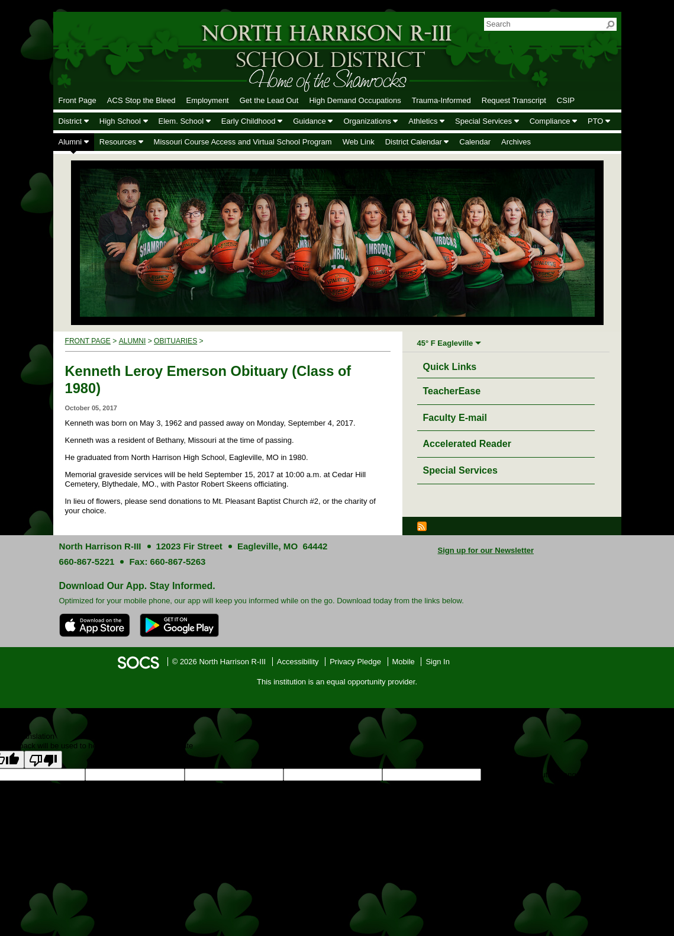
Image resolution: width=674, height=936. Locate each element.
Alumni (132, 341)
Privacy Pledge (355, 661)
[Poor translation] (43, 759)
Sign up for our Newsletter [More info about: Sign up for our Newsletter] (486, 550)
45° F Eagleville (445, 343)
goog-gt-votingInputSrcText (98, 785)
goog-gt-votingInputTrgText (190, 785)
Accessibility (298, 661)
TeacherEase (452, 391)
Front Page (88, 341)
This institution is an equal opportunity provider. (337, 681)
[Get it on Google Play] (179, 625)
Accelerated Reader (467, 444)
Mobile (403, 661)
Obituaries (175, 341)
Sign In (437, 661)
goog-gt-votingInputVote (277, 785)
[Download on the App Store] (94, 625)
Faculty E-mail (455, 418)
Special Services (460, 470)
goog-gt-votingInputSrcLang (528, 774)
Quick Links (453, 365)
